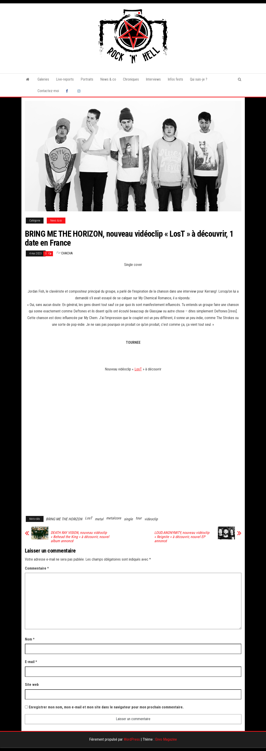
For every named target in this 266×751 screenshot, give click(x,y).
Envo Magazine (166, 739)
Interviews (153, 79)
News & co (108, 79)
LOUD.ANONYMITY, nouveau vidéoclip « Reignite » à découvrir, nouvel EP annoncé (181, 537)
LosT (138, 369)
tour (139, 518)
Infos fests (175, 79)
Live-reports (65, 79)
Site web (32, 684)
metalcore (113, 518)
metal (99, 519)
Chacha (67, 253)
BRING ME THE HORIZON (64, 519)
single (128, 519)
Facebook (68, 91)
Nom (30, 639)
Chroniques (131, 79)
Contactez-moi (48, 91)
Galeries (43, 79)
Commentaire (37, 568)
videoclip (151, 519)
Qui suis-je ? (198, 79)
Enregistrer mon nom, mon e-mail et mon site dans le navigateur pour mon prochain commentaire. (106, 707)
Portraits (87, 79)
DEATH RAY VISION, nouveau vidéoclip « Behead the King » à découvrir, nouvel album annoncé (80, 537)
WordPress (132, 739)
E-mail (31, 662)
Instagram (79, 91)
